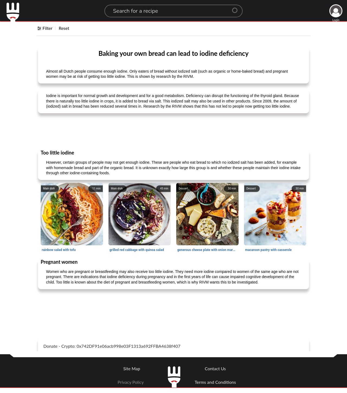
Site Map (131, 368)
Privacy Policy (131, 382)
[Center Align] (237, 8)
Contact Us (215, 368)
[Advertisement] (173, 131)
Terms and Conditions (215, 382)
